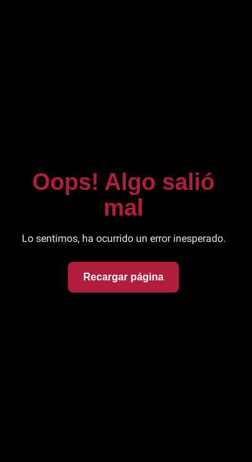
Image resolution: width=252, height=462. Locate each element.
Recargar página (123, 277)
